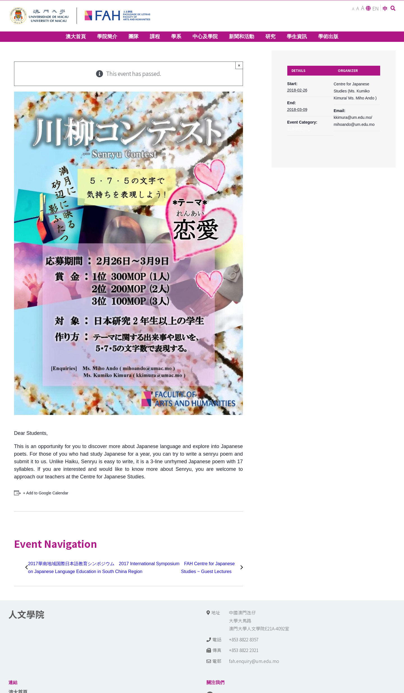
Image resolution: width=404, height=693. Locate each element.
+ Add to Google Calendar (45, 493)
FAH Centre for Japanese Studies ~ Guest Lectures (208, 567)
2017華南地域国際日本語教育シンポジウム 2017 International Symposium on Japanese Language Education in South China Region (104, 567)
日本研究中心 (299, 129)
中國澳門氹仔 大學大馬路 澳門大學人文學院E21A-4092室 (259, 620)
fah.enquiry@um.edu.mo (254, 661)
